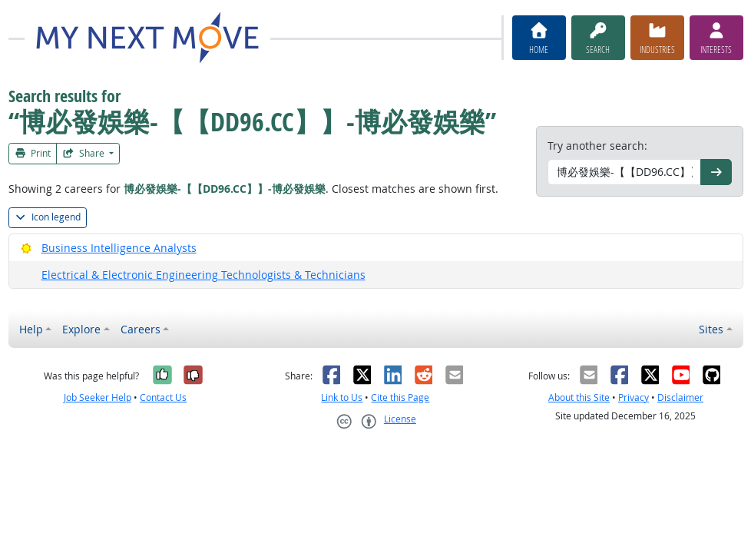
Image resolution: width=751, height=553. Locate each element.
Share (84, 153)
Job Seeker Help (97, 397)
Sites (711, 329)
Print (33, 153)
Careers (140, 329)
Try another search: (597, 145)
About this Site (579, 397)
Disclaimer (680, 397)
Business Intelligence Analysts (119, 247)
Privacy (633, 397)
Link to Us (341, 397)
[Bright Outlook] (26, 248)
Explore (81, 329)
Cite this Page (400, 397)
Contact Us (163, 397)
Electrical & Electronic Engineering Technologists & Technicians (203, 274)
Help (31, 329)
